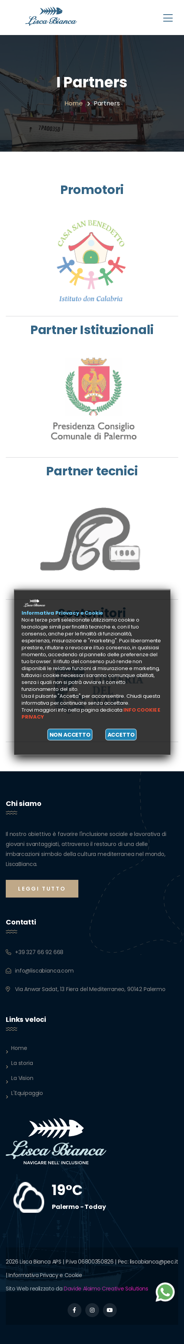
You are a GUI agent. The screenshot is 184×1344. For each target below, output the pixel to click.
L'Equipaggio (27, 1093)
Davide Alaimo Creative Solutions (106, 1288)
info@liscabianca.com (44, 971)
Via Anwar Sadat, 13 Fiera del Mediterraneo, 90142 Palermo (90, 989)
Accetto (121, 735)
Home (74, 103)
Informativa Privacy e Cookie (45, 1275)
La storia (22, 1063)
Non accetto (70, 735)
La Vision (22, 1078)
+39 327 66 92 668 (39, 952)
